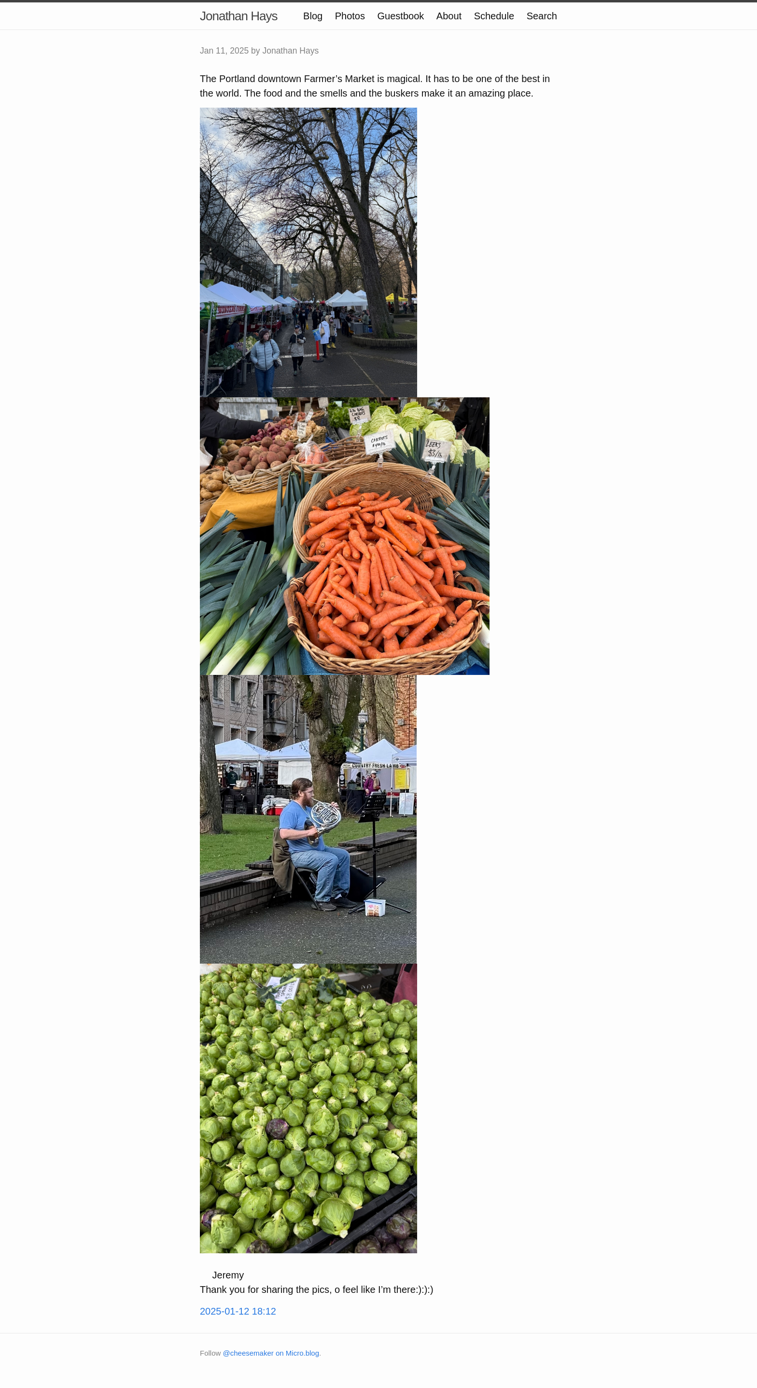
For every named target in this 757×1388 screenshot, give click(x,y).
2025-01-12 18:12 (238, 1311)
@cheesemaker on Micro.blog (271, 1353)
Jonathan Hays (238, 16)
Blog (312, 16)
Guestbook (401, 16)
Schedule (494, 16)
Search (542, 16)
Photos (350, 16)
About (449, 16)
